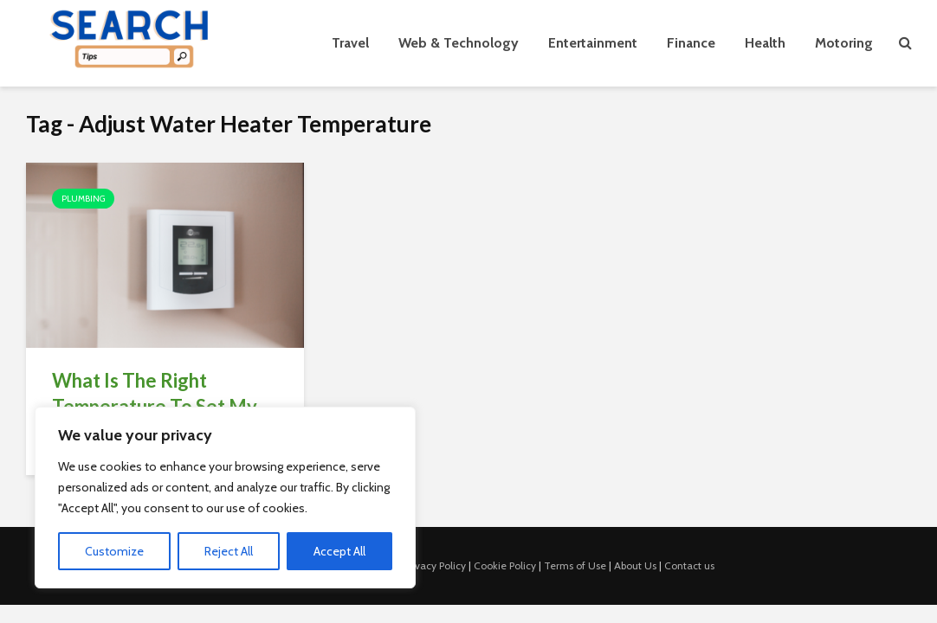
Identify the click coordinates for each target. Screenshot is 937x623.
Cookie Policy (505, 565)
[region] (225, 497)
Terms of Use (575, 565)
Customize (114, 551)
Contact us (689, 565)
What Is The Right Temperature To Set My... (160, 393)
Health (765, 43)
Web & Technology (458, 43)
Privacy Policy (435, 565)
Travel (350, 43)
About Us (635, 565)
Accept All (339, 551)
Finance (691, 43)
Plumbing (83, 198)
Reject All (228, 551)
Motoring (844, 43)
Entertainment (592, 43)
